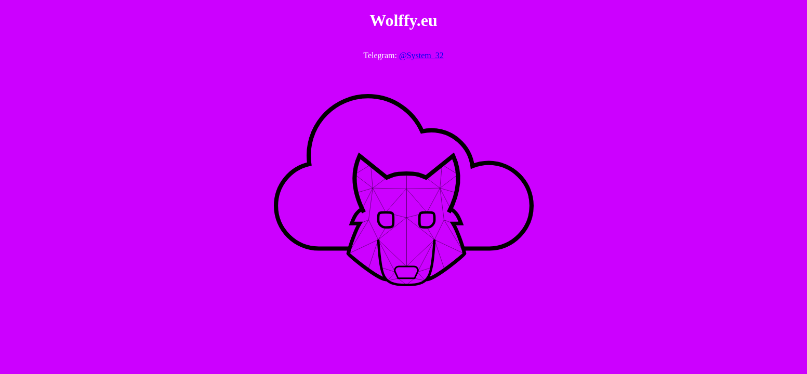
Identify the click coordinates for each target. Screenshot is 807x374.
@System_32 (421, 55)
